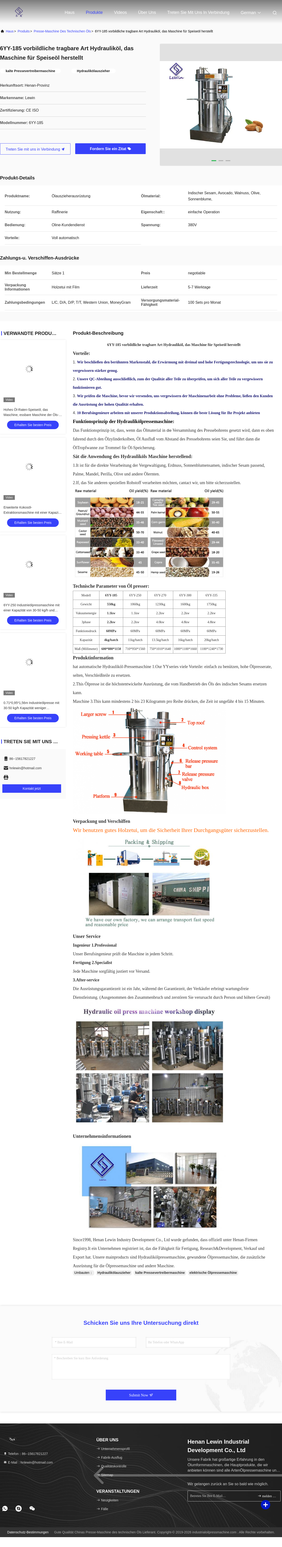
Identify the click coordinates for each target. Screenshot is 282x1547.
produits (24, 31)
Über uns (147, 12)
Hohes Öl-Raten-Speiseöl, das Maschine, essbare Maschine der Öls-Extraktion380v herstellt (31, 415)
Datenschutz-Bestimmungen (28, 1532)
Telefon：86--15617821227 (25, 1454)
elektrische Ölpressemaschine (213, 1273)
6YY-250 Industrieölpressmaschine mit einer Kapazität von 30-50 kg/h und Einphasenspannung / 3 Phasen (31, 610)
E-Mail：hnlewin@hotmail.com (28, 1462)
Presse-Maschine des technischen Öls (62, 31)
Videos (120, 12)
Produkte (94, 12)
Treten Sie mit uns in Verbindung (198, 12)
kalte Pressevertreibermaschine (160, 1273)
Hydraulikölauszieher (114, 1273)
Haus (69, 12)
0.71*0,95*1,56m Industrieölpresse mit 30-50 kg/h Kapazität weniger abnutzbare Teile (31, 708)
